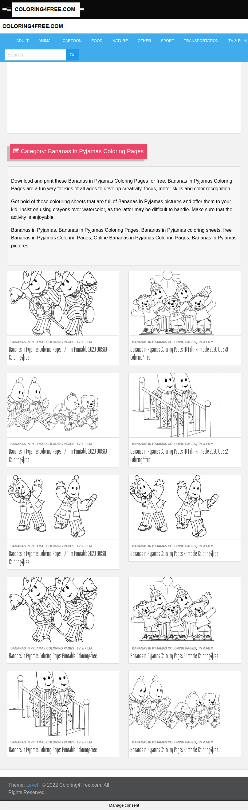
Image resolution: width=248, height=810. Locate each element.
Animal (45, 41)
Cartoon (72, 41)
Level (32, 785)
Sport (167, 41)
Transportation (201, 41)
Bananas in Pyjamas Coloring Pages (42, 342)
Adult (22, 41)
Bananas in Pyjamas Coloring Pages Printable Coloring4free (174, 553)
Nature (120, 41)
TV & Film (84, 342)
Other (144, 41)
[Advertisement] (122, 80)
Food (97, 41)
